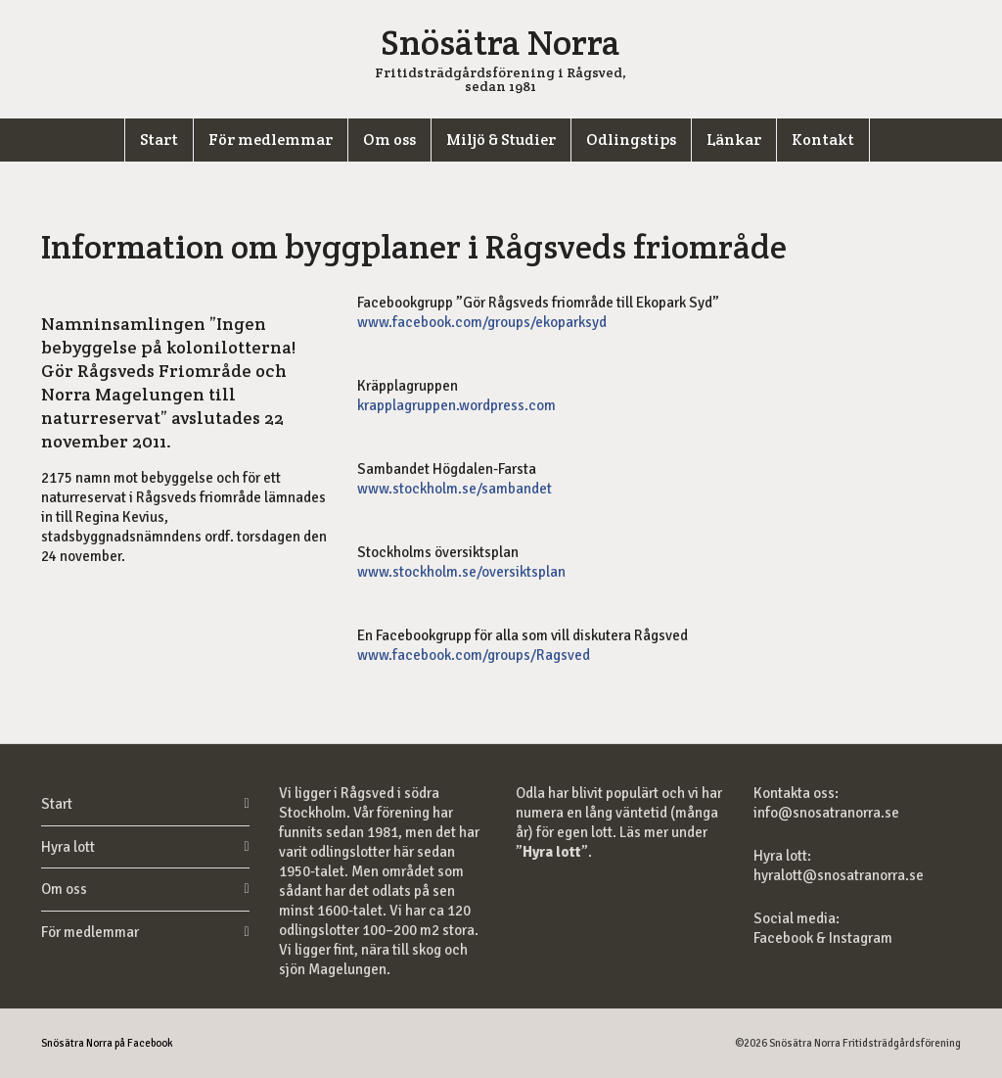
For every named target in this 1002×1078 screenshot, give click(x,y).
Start (56, 804)
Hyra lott (68, 847)
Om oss (64, 889)
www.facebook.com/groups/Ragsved (473, 655)
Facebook (784, 938)
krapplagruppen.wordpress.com (456, 405)
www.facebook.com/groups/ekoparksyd (482, 322)
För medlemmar (90, 932)
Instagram (860, 938)
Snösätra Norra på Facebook (107, 1043)
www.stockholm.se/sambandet (454, 488)
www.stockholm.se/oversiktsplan (461, 572)
